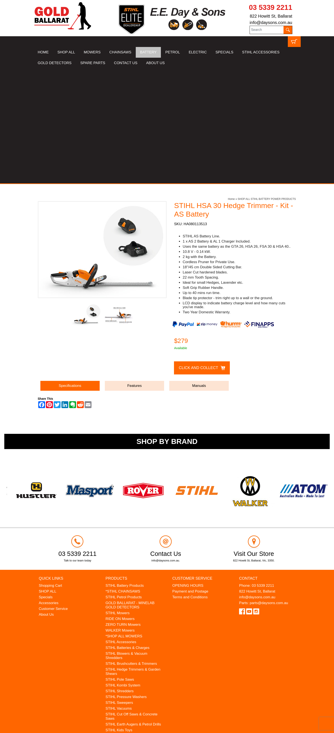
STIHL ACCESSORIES (260, 52)
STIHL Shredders (119, 576)
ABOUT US (155, 63)
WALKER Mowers (119, 515)
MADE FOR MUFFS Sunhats (129, 621)
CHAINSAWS (120, 52)
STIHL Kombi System (122, 570)
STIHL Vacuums (118, 593)
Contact (248, 463)
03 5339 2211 (270, 7)
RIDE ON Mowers (119, 504)
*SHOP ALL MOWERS (123, 521)
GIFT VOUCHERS (120, 650)
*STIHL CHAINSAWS (122, 476)
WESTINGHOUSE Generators (130, 638)
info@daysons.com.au (271, 22)
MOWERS (92, 52)
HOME (43, 52)
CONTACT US (125, 63)
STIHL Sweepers (119, 588)
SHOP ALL (66, 52)
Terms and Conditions (189, 482)
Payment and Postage (190, 476)
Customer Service (53, 494)
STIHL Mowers (117, 498)
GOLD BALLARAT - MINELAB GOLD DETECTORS (129, 490)
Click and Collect (198, 253)
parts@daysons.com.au (269, 488)
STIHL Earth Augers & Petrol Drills (133, 609)
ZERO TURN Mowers (122, 510)
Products (116, 463)
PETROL (172, 52)
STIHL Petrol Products (123, 482)
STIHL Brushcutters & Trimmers (131, 549)
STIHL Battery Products (124, 471)
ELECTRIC (198, 52)
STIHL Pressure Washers (125, 582)
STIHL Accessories (120, 527)
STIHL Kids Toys (118, 615)
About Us (46, 500)
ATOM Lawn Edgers (121, 627)
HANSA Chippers (119, 632)
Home (231, 84)
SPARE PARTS (92, 63)
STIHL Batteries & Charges (127, 533)
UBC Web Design (56, 726)
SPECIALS (224, 52)
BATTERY (148, 52)
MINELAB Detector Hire (124, 644)
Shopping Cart (50, 471)
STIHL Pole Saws (119, 565)
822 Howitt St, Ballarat (271, 16)
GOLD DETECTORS (55, 63)
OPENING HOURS (187, 471)
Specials (45, 482)
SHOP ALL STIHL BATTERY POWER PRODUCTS (267, 84)
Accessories (48, 488)
